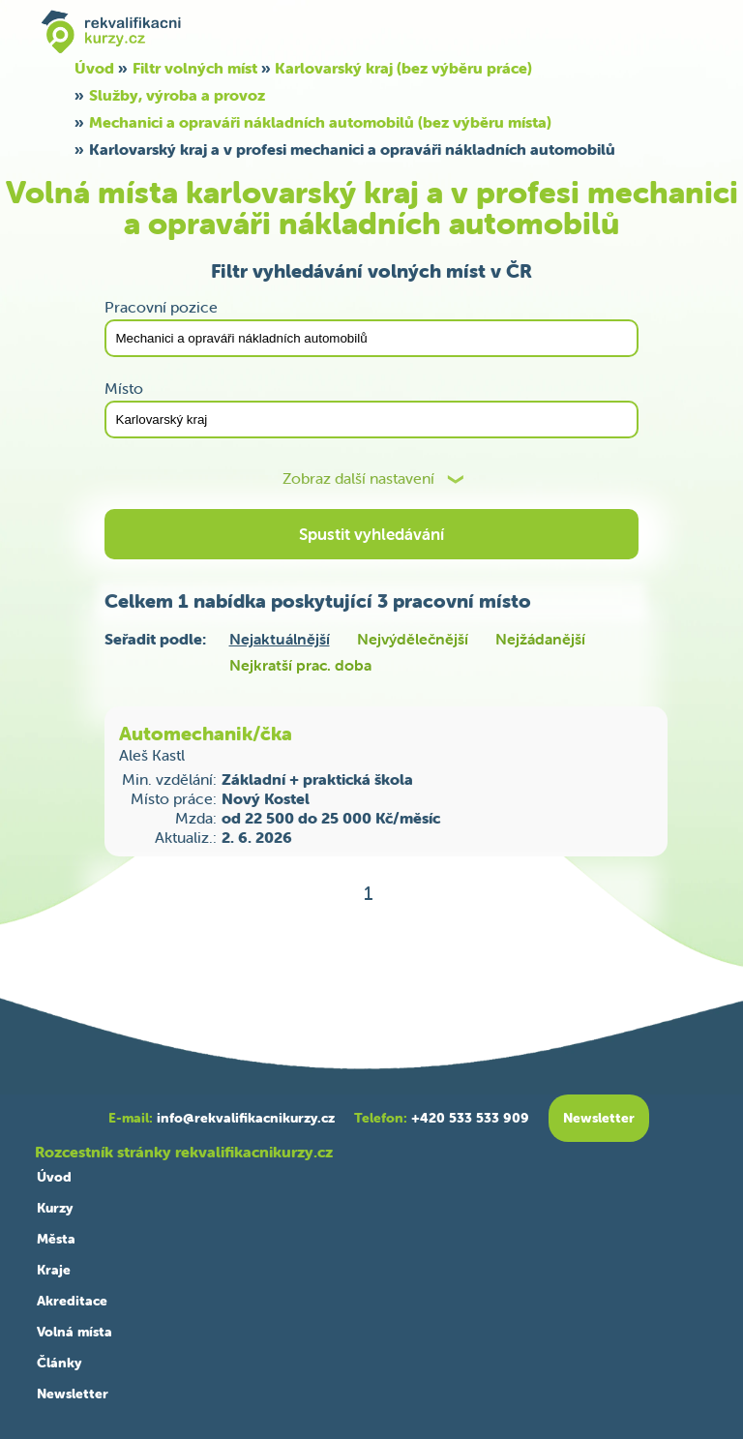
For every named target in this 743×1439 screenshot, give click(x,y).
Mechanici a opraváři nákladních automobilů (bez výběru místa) (320, 122)
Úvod (94, 67)
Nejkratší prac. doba (300, 665)
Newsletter (72, 1393)
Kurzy (55, 1207)
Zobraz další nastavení (358, 478)
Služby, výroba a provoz (177, 95)
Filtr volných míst (195, 67)
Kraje (54, 1269)
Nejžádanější (540, 638)
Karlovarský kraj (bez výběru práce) (403, 67)
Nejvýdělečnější (412, 638)
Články (59, 1362)
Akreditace (72, 1300)
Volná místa (74, 1331)
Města (56, 1238)
